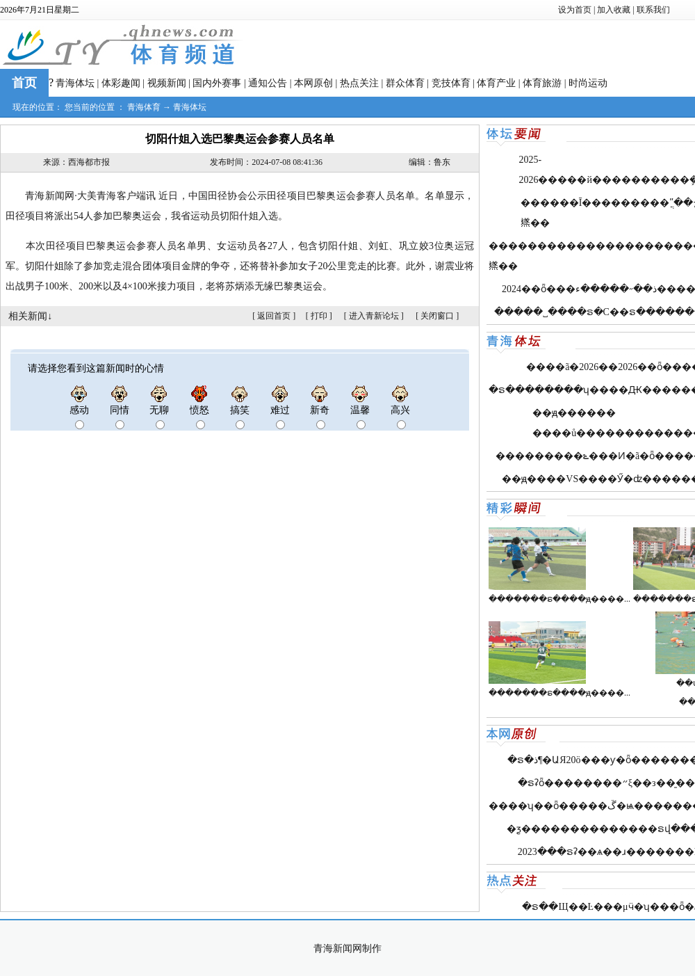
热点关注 (359, 83)
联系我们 (653, 10)
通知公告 (267, 83)
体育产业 (496, 83)
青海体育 (144, 107)
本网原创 (313, 83)
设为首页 (574, 10)
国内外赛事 (217, 83)
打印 (319, 316)
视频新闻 (166, 83)
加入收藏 (613, 10)
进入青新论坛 (374, 316)
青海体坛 (75, 83)
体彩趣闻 (120, 83)
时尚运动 (588, 83)
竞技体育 (451, 83)
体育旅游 (542, 83)
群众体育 (405, 83)
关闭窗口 (437, 316)
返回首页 (274, 316)
